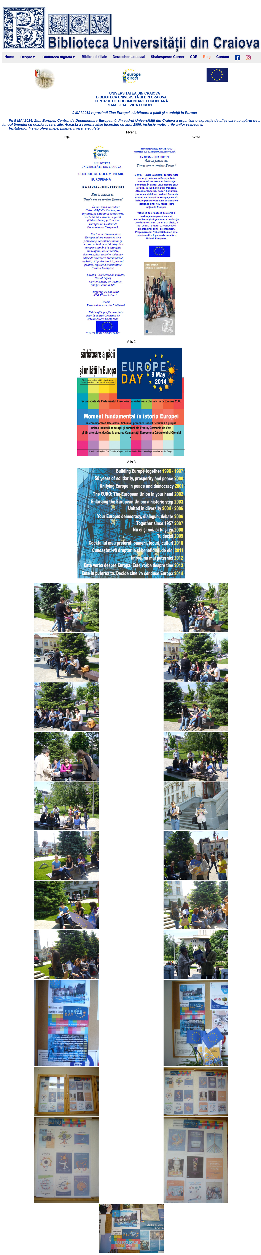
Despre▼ (27, 57)
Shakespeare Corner (168, 57)
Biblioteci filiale (94, 57)
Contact (222, 57)
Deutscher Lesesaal (129, 57)
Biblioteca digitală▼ (59, 57)
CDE (193, 57)
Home (9, 57)
